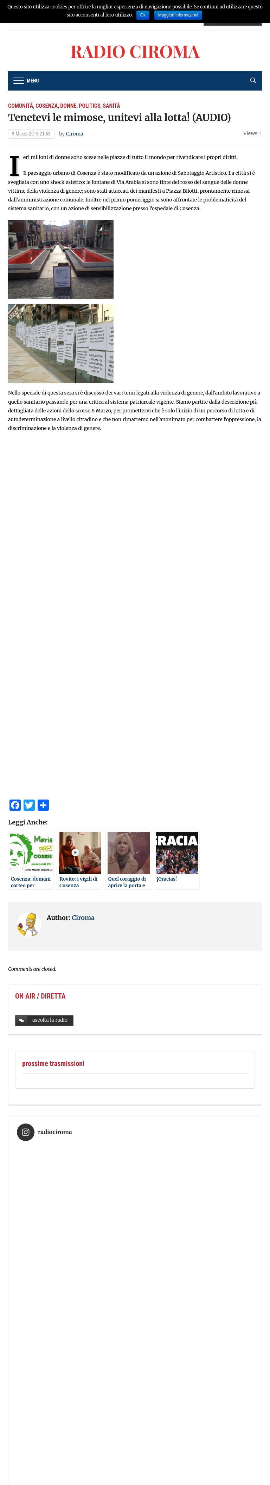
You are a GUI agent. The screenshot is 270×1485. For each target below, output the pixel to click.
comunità (20, 105)
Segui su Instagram (136, 1391)
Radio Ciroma (135, 50)
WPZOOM (150, 1472)
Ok (143, 15)
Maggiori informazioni (178, 15)
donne (68, 105)
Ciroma (74, 134)
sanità (111, 105)
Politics (89, 105)
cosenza (47, 105)
